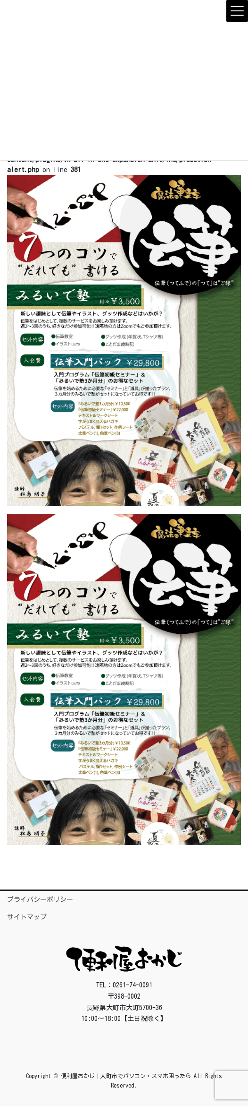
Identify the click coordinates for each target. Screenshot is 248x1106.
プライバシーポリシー (40, 899)
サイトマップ (27, 917)
